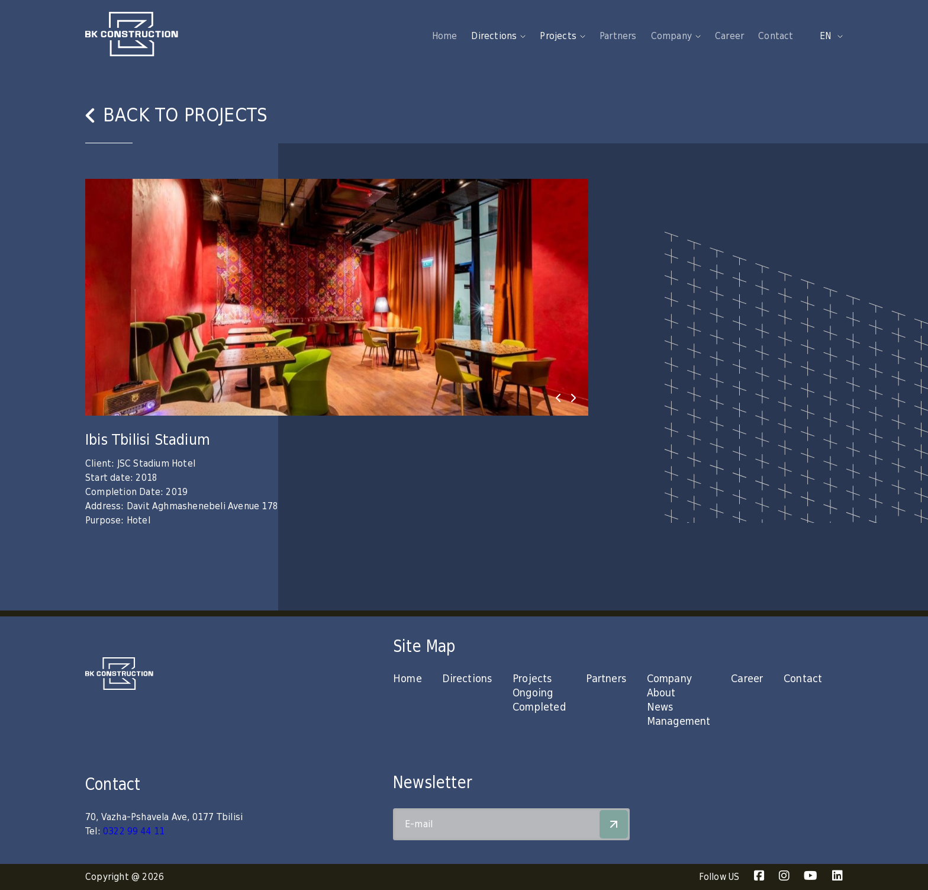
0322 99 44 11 (134, 831)
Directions (467, 679)
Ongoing (533, 693)
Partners (618, 36)
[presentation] (558, 398)
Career (729, 36)
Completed (539, 707)
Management (679, 721)
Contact (775, 36)
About (661, 693)
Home (444, 36)
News (660, 707)
